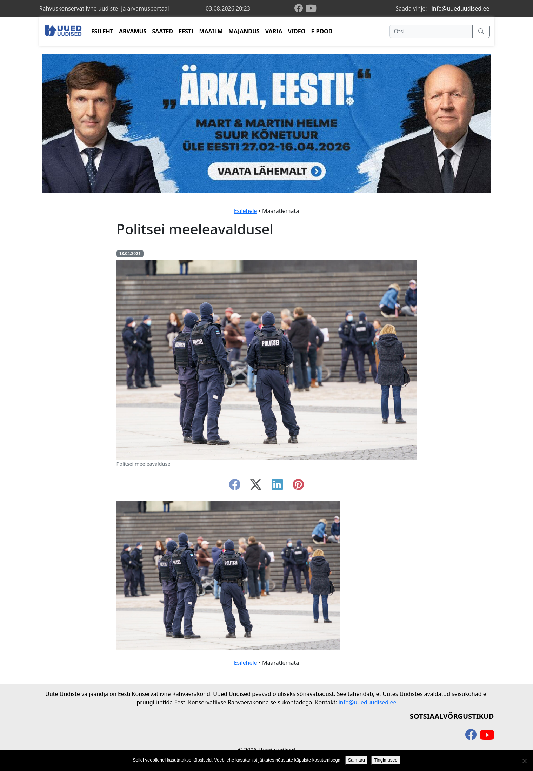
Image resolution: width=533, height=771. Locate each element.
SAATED (162, 31)
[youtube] (311, 8)
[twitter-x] (256, 486)
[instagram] (298, 486)
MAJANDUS (244, 31)
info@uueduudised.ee (460, 8)
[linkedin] (277, 486)
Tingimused (386, 760)
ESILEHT (102, 31)
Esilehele (245, 211)
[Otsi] (431, 31)
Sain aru (356, 760)
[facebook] (300, 8)
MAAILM (211, 31)
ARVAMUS (132, 31)
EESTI (186, 31)
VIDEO (296, 31)
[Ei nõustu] (524, 760)
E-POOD (321, 31)
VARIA (273, 31)
